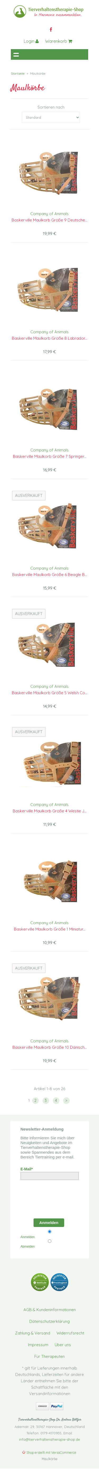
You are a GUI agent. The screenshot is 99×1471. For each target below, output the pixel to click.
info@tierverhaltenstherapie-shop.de (49, 1439)
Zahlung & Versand (32, 1333)
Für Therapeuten (49, 1356)
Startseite (18, 73)
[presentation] (51, 1198)
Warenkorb (58, 41)
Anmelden (49, 1222)
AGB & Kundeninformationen (49, 1309)
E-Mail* (27, 1169)
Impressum (38, 1344)
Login (31, 41)
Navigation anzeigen (16, 54)
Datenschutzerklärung (49, 1321)
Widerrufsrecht (70, 1333)
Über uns (63, 1344)
